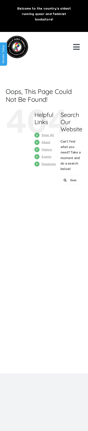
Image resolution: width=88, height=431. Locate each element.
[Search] (65, 180)
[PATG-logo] (17, 37)
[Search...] (71, 180)
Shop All (48, 135)
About (46, 142)
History (47, 149)
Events (46, 157)
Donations (49, 164)
